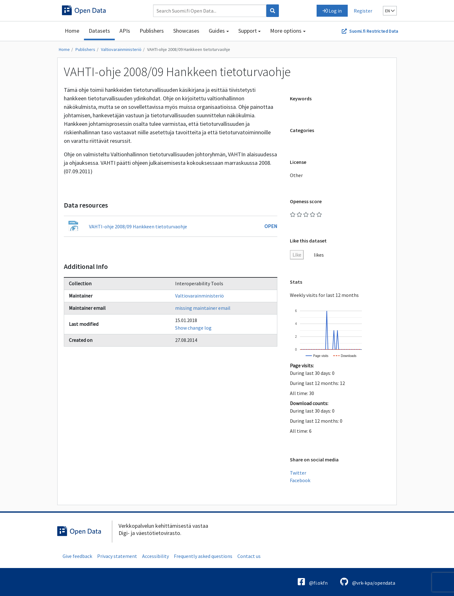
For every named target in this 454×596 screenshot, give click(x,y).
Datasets (99, 30)
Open (270, 226)
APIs (124, 30)
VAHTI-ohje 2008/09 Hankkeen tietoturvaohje (188, 49)
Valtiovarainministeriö (121, 49)
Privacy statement (117, 556)
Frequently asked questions (203, 556)
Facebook (300, 480)
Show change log (193, 328)
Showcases (186, 30)
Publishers (152, 30)
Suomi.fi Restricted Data (373, 31)
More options (286, 30)
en (390, 11)
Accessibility (155, 556)
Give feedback (77, 556)
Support (247, 30)
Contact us (249, 556)
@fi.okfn (313, 581)
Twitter (298, 473)
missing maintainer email (202, 308)
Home (72, 30)
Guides (217, 30)
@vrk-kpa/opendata (367, 581)
